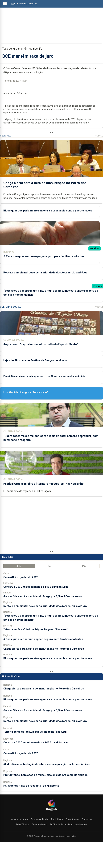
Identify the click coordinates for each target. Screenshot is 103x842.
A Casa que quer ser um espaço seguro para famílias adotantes (43, 256)
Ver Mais (99, 136)
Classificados (72, 819)
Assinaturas (81, 824)
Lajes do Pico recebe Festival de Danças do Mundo (35, 360)
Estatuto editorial (39, 819)
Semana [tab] (51, 566)
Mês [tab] (84, 566)
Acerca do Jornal (19, 819)
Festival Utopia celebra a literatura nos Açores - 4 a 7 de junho (43, 483)
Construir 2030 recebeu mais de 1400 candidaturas (35, 586)
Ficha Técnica (22, 824)
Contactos (87, 819)
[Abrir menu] (5, 3)
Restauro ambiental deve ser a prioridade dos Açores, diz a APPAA (45, 272)
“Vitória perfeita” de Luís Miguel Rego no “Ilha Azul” (35, 629)
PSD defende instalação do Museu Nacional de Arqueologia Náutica (45, 774)
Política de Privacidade (61, 824)
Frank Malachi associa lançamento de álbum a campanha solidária (44, 376)
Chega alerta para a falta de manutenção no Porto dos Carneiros (43, 648)
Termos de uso (39, 824)
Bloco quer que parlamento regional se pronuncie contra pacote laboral (48, 210)
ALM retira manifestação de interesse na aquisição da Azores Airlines (46, 764)
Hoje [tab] (19, 566)
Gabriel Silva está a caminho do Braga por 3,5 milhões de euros (42, 596)
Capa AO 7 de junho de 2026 (20, 577)
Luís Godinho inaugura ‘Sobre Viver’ (25, 392)
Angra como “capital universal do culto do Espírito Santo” (40, 344)
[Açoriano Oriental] (51, 811)
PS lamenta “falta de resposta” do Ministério (31, 785)
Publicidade (57, 819)
